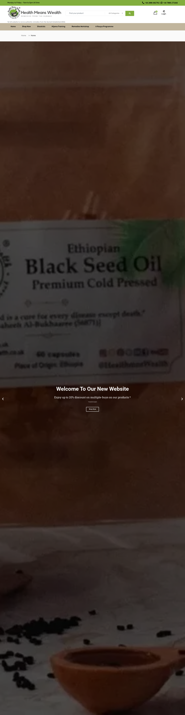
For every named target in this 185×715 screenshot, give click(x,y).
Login (163, 12)
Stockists (41, 26)
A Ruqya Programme (104, 26)
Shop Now (26, 26)
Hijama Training (58, 26)
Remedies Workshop (80, 26)
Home (13, 26)
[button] (2, 399)
